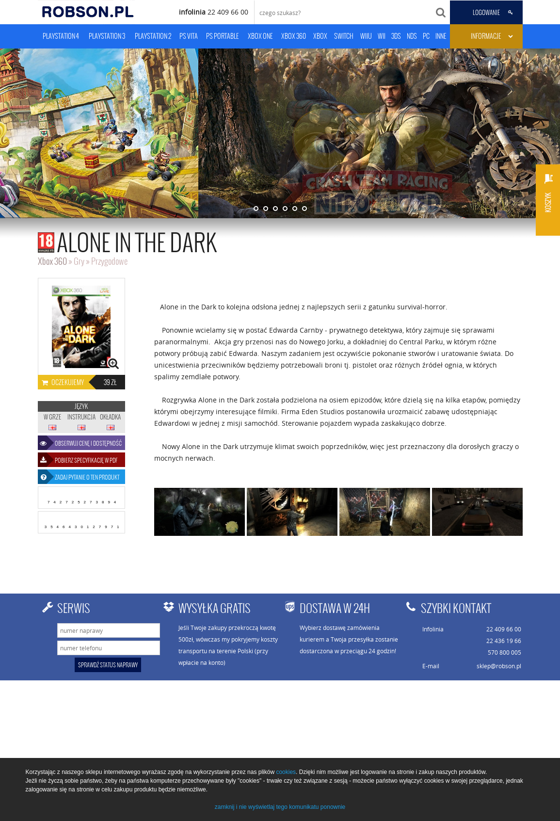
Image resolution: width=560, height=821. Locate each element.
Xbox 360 (52, 261)
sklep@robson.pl (499, 666)
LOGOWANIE (486, 12)
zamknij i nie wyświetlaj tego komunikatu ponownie (280, 807)
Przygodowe (109, 261)
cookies (286, 772)
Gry (79, 261)
